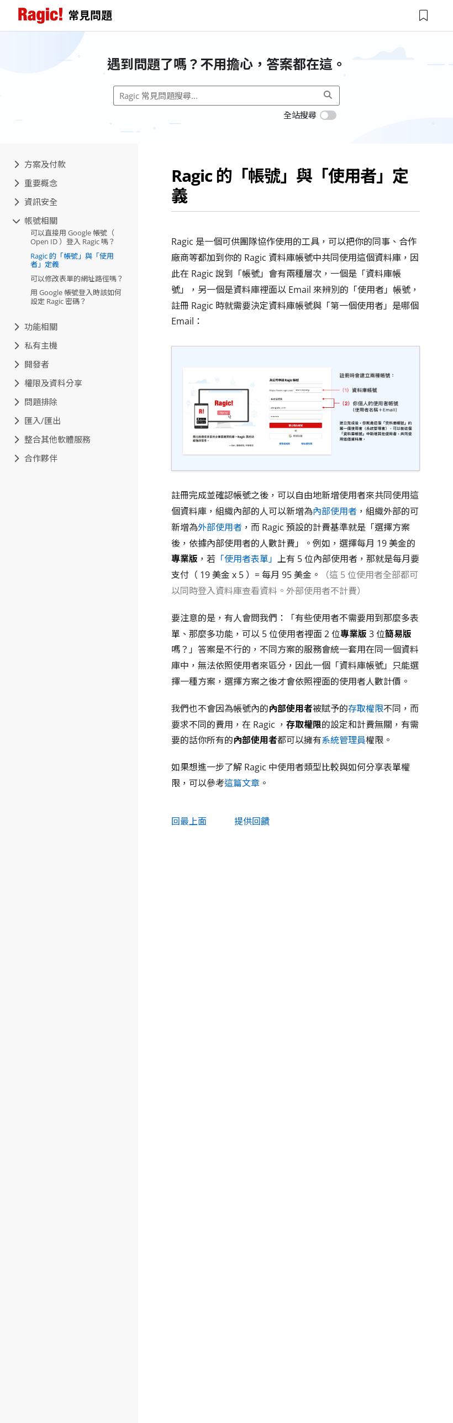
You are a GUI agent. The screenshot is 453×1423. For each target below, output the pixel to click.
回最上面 (189, 821)
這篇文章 (242, 783)
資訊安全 (35, 201)
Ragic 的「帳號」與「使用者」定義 (72, 260)
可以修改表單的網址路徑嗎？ (77, 278)
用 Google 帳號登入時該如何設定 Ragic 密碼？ (76, 296)
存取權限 (365, 708)
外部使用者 (220, 527)
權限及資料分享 (48, 382)
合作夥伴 (35, 458)
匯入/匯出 (37, 420)
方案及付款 (40, 164)
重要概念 (35, 182)
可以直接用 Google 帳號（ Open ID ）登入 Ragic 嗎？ (72, 237)
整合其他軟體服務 (52, 439)
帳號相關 (35, 220)
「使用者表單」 (246, 559)
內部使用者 (335, 511)
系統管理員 (344, 740)
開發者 (31, 364)
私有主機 (35, 345)
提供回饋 (252, 821)
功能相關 (35, 326)
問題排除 (35, 401)
